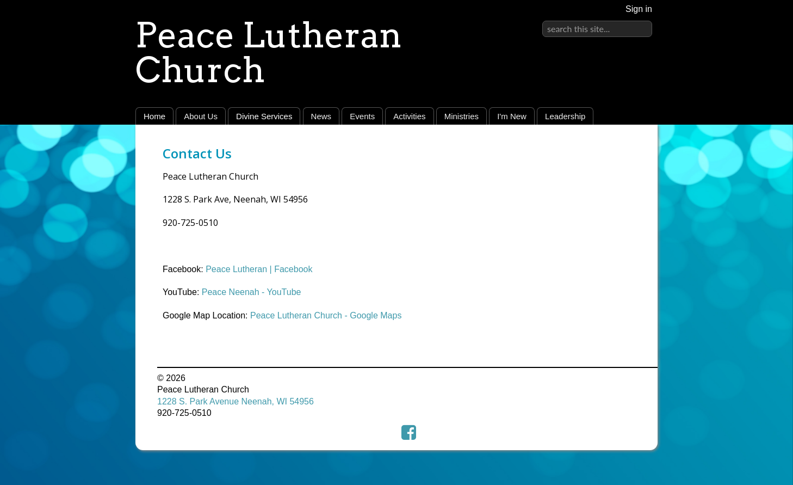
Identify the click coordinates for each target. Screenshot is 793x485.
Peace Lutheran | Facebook (259, 269)
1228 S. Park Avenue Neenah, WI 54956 (235, 401)
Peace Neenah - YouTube (251, 292)
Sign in (638, 9)
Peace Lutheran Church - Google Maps (325, 315)
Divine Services (264, 116)
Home (154, 116)
